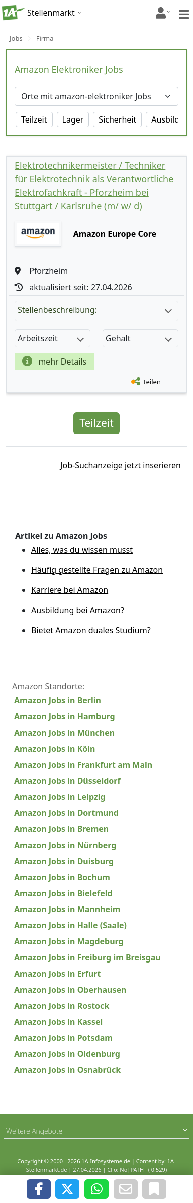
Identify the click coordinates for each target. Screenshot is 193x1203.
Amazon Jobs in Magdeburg (69, 941)
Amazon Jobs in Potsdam (63, 1037)
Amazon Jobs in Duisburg (64, 861)
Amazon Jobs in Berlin (57, 700)
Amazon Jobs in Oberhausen (70, 989)
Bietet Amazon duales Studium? (91, 630)
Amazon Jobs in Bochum (62, 877)
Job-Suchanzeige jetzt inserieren (120, 465)
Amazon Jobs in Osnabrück (67, 1069)
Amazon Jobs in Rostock (61, 1005)
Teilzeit (34, 119)
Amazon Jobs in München (64, 732)
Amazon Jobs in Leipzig (60, 796)
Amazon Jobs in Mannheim (67, 909)
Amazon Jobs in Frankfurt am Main (83, 764)
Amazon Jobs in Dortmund (66, 812)
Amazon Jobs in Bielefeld (63, 893)
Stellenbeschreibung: (95, 309)
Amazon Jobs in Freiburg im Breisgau (87, 957)
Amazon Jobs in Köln (54, 748)
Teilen (152, 381)
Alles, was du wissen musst (82, 549)
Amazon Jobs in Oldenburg (67, 1053)
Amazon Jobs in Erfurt (57, 973)
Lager (73, 119)
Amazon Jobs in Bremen (61, 828)
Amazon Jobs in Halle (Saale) (70, 925)
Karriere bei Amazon (69, 589)
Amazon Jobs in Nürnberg (65, 845)
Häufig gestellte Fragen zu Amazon (97, 569)
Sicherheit (117, 119)
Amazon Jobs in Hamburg (64, 716)
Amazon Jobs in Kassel (58, 1021)
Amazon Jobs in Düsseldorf (67, 780)
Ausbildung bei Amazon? (77, 610)
